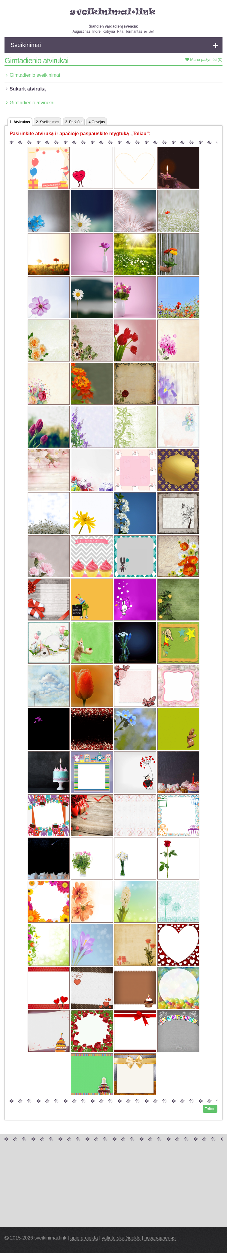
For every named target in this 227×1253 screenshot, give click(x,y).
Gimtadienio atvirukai (32, 102)
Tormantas (133, 31)
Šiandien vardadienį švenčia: (113, 26)
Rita (120, 31)
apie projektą (84, 1237)
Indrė (96, 31)
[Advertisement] (113, 1185)
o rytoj (149, 31)
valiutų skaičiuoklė (121, 1237)
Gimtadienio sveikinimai (35, 75)
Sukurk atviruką (28, 88)
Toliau (210, 1108)
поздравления (160, 1237)
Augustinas (81, 31)
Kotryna (108, 31)
